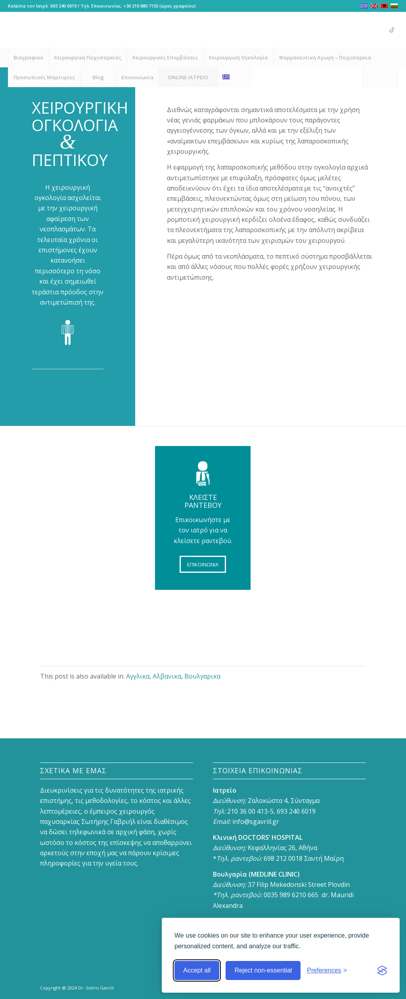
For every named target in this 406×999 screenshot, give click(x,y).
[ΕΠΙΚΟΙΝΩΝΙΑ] (203, 564)
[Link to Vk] (392, 30)
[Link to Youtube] (368, 30)
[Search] (380, 77)
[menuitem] (28, 57)
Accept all (197, 970)
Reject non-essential (263, 970)
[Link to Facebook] (344, 30)
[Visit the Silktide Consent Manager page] (382, 970)
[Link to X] (380, 30)
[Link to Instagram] (356, 30)
